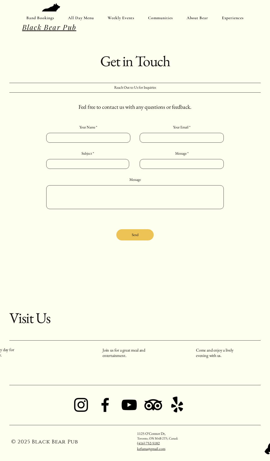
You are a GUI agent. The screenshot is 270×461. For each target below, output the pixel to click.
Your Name (87, 127)
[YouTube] (129, 405)
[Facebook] (105, 405)
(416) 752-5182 (148, 443)
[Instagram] (81, 405)
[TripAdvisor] (153, 405)
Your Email (180, 127)
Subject (87, 153)
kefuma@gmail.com (151, 448)
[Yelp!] (177, 405)
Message (181, 153)
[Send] (135, 234)
